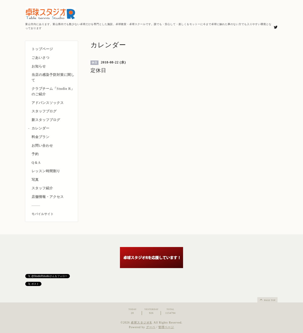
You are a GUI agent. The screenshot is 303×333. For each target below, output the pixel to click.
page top (267, 299)
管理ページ (166, 327)
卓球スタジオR (141, 322)
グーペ (150, 327)
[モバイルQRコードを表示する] (53, 214)
